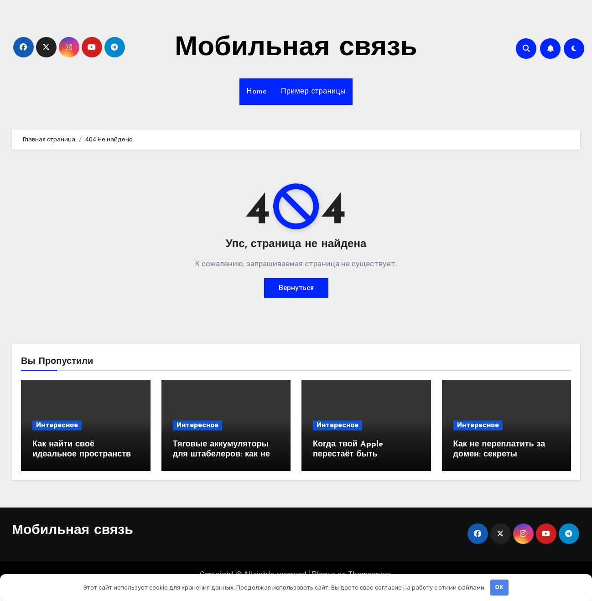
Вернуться (296, 288)
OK (499, 587)
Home (256, 91)
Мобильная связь (296, 48)
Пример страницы (313, 91)
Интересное (57, 425)
